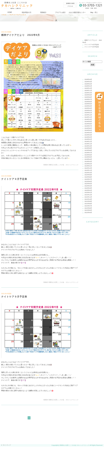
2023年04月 (88, 159)
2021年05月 (88, 210)
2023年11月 (88, 144)
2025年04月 (88, 106)
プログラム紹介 (60, 12)
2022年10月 (88, 172)
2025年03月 (88, 108)
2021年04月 (88, 212)
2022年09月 (88, 175)
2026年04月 (88, 79)
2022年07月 (88, 179)
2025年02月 (88, 110)
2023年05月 (88, 157)
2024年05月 (88, 130)
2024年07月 (88, 126)
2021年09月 (88, 201)
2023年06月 (88, 155)
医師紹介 (43, 12)
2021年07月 (88, 206)
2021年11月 (88, 197)
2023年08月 (88, 150)
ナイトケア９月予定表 (14, 179)
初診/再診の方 (26, 12)
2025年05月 (88, 104)
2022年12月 (88, 168)
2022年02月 (88, 190)
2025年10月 (88, 93)
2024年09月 (88, 121)
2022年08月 (88, 177)
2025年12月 (88, 88)
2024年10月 (88, 119)
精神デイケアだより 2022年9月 (20, 35)
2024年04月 (88, 132)
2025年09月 (88, 95)
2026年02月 (88, 84)
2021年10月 (88, 199)
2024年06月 (88, 128)
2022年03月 (88, 188)
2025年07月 (88, 99)
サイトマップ (7, 445)
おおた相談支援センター (77, 12)
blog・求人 (94, 12)
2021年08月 (88, 203)
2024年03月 (88, 135)
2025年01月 (88, 112)
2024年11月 (88, 117)
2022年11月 (88, 170)
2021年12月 (88, 195)
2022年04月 (88, 186)
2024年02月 (88, 137)
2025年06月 (88, 101)
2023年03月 (88, 161)
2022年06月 (88, 181)
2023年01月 (88, 166)
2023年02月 (88, 164)
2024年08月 (88, 124)
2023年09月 (88, 148)
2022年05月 (88, 183)
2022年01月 (88, 192)
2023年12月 (88, 141)
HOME (9, 12)
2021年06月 (88, 208)
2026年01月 (88, 86)
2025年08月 (88, 97)
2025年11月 (88, 90)
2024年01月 (88, 139)
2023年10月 (88, 146)
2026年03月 (88, 81)
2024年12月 (88, 115)
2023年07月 (88, 152)
